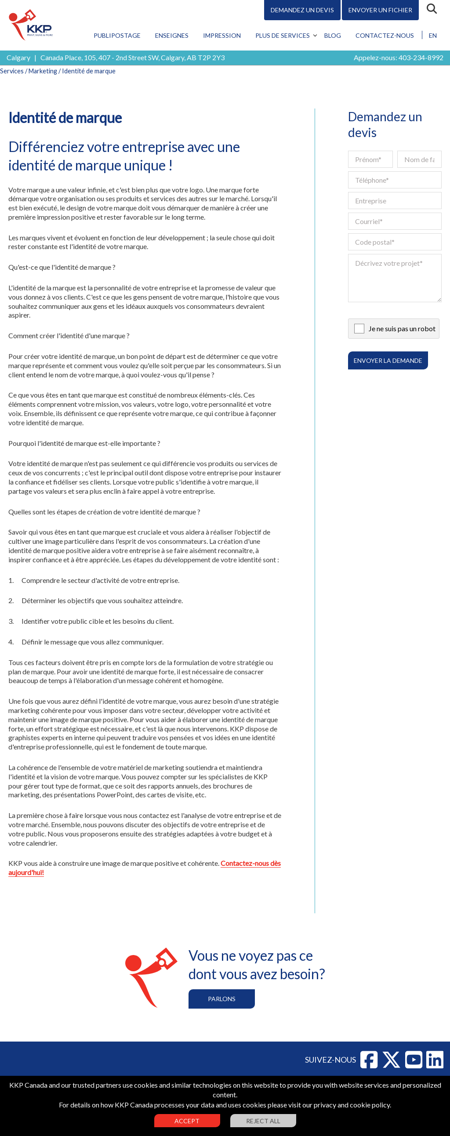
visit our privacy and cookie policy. (339, 1104)
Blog (332, 35)
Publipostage (117, 35)
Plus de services (282, 35)
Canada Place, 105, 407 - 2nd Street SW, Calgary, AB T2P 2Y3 (132, 57)
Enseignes (172, 35)
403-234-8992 (421, 57)
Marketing (43, 71)
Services (12, 71)
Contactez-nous (385, 35)
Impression (222, 35)
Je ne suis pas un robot (402, 328)
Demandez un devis (302, 10)
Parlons (222, 998)
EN (433, 35)
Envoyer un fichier (380, 10)
